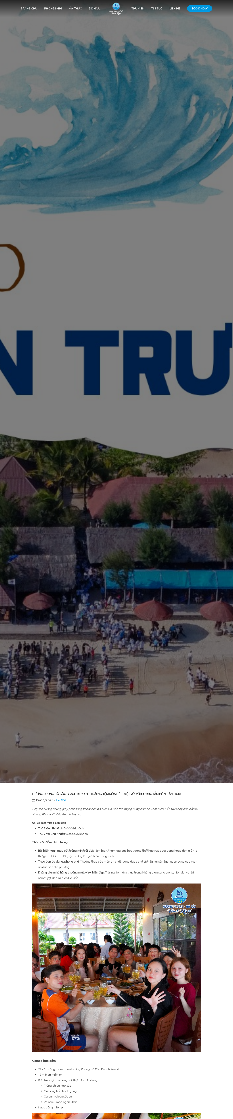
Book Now (199, 8)
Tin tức (156, 8)
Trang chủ (29, 8)
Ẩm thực (75, 8)
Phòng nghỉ (53, 8)
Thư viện (137, 8)
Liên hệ (174, 8)
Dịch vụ (94, 8)
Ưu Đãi (61, 800)
